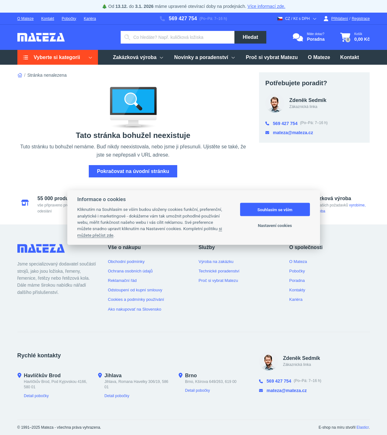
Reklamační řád (122, 280)
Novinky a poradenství (205, 57)
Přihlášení (336, 18)
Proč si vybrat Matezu (272, 57)
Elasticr (362, 427)
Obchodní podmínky (126, 261)
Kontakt (47, 18)
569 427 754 (178, 18)
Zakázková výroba (138, 57)
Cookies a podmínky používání (136, 299)
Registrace (361, 18)
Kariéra (90, 18)
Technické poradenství (219, 271)
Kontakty (297, 290)
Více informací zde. (266, 6)
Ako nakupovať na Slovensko (134, 309)
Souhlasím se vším (275, 209)
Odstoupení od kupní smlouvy (135, 290)
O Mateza (298, 261)
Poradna (297, 280)
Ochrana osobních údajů (130, 271)
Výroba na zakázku (216, 261)
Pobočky (69, 18)
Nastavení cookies (275, 225)
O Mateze (25, 18)
